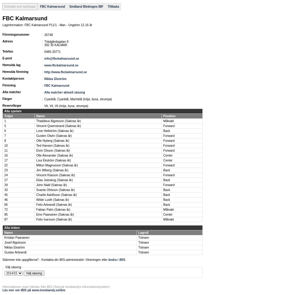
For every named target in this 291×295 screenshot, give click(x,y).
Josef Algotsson (15, 242)
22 (6, 165)
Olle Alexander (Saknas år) (54, 155)
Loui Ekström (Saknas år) (53, 160)
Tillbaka (113, 6)
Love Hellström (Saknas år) (55, 131)
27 (6, 180)
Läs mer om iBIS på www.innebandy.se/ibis (34, 290)
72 (6, 209)
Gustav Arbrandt (15, 252)
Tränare (143, 237)
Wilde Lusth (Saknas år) (52, 199)
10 (6, 145)
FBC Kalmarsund (52, 6)
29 (6, 185)
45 (6, 195)
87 (6, 219)
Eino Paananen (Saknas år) (55, 214)
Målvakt (168, 121)
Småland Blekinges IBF (86, 6)
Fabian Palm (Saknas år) (53, 209)
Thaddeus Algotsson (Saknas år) (58, 121)
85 (6, 214)
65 (6, 204)
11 (6, 150)
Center (168, 155)
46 (6, 199)
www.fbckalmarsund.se (61, 65)
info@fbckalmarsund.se (61, 58)
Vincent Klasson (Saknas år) (55, 175)
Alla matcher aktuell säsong (64, 92)
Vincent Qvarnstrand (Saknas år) (58, 126)
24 (6, 175)
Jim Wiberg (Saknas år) (52, 170)
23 (6, 170)
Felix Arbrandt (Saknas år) (54, 204)
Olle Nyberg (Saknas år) (52, 140)
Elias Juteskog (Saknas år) (54, 180)
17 (6, 160)
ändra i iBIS (116, 259)
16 (6, 155)
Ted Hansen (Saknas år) (53, 145)
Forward (169, 126)
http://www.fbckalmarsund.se (65, 72)
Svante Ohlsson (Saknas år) (55, 190)
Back (166, 131)
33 (6, 190)
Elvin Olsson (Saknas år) (53, 150)
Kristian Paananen (17, 237)
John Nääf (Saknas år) (51, 185)
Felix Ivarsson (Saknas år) (54, 219)
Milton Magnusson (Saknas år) (57, 165)
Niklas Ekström (55, 79)
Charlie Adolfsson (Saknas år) (56, 195)
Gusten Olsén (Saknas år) (54, 136)
